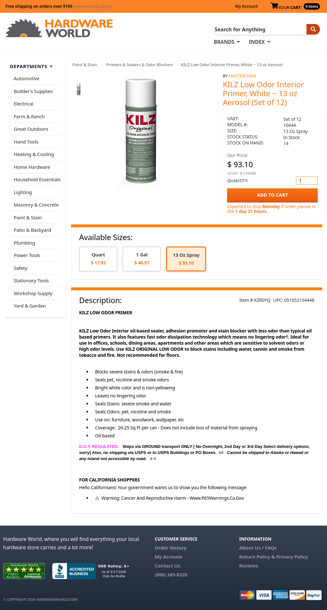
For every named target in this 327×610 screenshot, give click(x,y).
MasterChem (242, 76)
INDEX (257, 41)
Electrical (23, 103)
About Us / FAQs (257, 547)
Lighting (23, 192)
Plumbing (24, 242)
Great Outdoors (31, 129)
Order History (171, 547)
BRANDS (224, 41)
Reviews (248, 565)
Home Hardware (32, 167)
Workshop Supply (33, 293)
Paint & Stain (84, 64)
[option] (98, 259)
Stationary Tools (31, 280)
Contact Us (167, 565)
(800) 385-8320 (171, 574)
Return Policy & (257, 556)
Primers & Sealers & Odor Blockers (140, 64)
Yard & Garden (30, 305)
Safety (20, 268)
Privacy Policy (292, 556)
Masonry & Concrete (36, 204)
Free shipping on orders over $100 (58, 6)
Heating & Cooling (34, 154)
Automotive (26, 78)
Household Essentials (37, 179)
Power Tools (27, 255)
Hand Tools (26, 141)
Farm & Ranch (29, 116)
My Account (246, 6)
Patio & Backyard (32, 230)
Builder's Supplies (33, 91)
